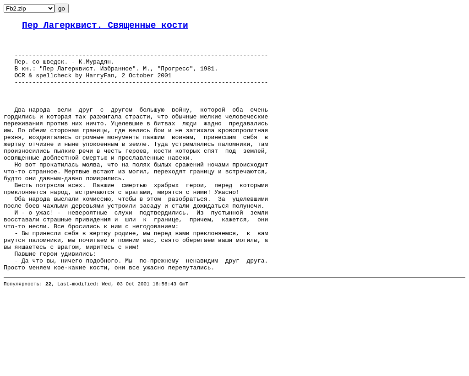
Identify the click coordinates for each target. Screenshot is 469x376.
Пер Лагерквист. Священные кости (105, 27)
